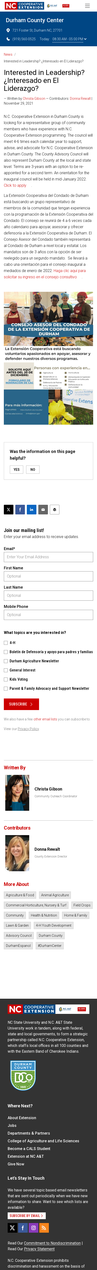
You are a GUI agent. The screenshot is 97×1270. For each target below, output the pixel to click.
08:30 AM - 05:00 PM (69, 39)
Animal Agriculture (55, 895)
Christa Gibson (34, 98)
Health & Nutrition (44, 915)
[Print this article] (54, 509)
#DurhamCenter (50, 946)
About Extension (22, 1118)
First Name (13, 568)
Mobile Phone (16, 606)
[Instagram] (33, 1228)
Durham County (51, 936)
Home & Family (75, 915)
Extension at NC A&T (26, 1156)
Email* (9, 548)
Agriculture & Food (20, 895)
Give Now (16, 1164)
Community (15, 915)
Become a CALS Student (29, 1148)
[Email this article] (43, 509)
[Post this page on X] (8, 509)
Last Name (13, 587)
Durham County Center (35, 20)
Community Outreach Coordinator (55, 796)
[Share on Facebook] (20, 509)
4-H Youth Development (53, 925)
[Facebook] (23, 1228)
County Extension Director (50, 856)
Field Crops (82, 905)
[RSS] (44, 1228)
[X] (12, 1228)
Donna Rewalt (80, 98)
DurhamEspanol (18, 946)
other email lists (45, 719)
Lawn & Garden (17, 925)
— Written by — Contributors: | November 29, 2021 (48, 101)
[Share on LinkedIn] (31, 509)
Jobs (12, 1125)
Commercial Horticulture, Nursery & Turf (36, 905)
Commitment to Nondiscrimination (52, 1243)
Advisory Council (19, 936)
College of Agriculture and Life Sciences (43, 1141)
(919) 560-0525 (21, 39)
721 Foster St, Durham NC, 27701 (34, 30)
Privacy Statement (39, 1249)
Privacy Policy (28, 729)
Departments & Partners (29, 1133)
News (8, 54)
